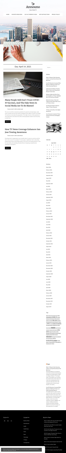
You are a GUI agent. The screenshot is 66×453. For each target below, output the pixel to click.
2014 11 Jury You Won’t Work (50, 444)
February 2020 (49, 293)
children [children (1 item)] (58, 315)
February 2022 (49, 232)
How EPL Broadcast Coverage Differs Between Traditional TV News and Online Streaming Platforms (53, 84)
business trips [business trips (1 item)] (55, 315)
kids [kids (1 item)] (51, 323)
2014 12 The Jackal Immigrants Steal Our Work (53, 441)
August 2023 (48, 200)
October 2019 (49, 303)
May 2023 (48, 205)
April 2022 (48, 230)
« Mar (47, 158)
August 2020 (48, 276)
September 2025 (49, 175)
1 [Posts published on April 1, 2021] (53, 147)
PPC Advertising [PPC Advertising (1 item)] (52, 333)
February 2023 (49, 211)
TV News (25, 439)
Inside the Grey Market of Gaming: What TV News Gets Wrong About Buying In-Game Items (53, 90)
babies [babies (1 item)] (47, 315)
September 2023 (49, 197)
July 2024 (48, 186)
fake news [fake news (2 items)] (54, 320)
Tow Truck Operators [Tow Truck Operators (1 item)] (49, 338)
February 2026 (49, 169)
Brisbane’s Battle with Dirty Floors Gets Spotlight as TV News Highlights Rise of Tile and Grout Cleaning (53, 96)
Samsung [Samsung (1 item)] (56, 334)
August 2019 (48, 306)
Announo (33, 7)
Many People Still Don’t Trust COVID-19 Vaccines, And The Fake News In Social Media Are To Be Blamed (22, 103)
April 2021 (48, 254)
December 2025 (49, 172)
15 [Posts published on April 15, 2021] (53, 151)
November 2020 (49, 268)
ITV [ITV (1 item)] (50, 323)
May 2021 (48, 252)
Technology (26, 437)
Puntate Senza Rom (17, 14)
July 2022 (48, 221)
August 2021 (48, 246)
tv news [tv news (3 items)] (54, 340)
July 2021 (48, 249)
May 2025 (48, 180)
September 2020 (49, 273)
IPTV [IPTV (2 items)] (48, 323)
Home (7, 14)
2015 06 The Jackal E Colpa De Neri (51, 447)
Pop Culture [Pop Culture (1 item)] (54, 331)
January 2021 (48, 262)
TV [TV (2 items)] (53, 338)
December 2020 (49, 265)
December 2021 (49, 238)
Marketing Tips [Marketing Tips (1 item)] (55, 325)
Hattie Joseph (20, 109)
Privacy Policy (56, 14)
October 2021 (49, 241)
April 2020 (48, 287)
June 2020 (48, 282)
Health (25, 426)
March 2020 (48, 290)
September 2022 (49, 219)
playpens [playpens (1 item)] (50, 331)
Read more (8, 121)
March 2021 (48, 257)
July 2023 (48, 202)
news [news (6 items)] (53, 327)
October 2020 (49, 271)
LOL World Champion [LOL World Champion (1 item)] (49, 325)
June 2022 (48, 224)
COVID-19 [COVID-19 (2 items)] (54, 317)
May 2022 (48, 227)
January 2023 (48, 213)
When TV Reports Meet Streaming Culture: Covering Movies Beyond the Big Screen (53, 79)
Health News (26, 428)
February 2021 (49, 260)
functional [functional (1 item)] (58, 320)
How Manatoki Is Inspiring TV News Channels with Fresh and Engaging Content (53, 115)
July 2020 (48, 279)
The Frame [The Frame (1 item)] (53, 336)
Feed (48, 364)
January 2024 (48, 194)
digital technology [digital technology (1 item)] (57, 318)
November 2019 (49, 301)
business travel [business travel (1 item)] (50, 315)
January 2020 (48, 295)
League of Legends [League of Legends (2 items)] (57, 323)
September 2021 (49, 243)
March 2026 (48, 167)
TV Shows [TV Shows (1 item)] (52, 343)
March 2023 (48, 208)
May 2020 (48, 284)
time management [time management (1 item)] (58, 336)
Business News (27, 420)
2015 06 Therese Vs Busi (31, 14)
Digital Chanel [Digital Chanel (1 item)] (52, 318)
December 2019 (49, 298)
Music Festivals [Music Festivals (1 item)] (48, 327)
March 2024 (48, 189)
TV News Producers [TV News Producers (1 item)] (52, 342)
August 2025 (48, 178)
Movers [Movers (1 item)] (59, 325)
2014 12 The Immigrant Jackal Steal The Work (53, 449)
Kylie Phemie (20, 135)
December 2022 (49, 216)
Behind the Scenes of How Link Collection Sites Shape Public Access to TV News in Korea (53, 101)
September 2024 (49, 183)
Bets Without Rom (44, 14)
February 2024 (49, 191)
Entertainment (26, 423)
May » (50, 158)
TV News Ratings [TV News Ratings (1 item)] (57, 342)
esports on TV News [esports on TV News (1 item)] (49, 320)
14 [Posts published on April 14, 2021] (51, 151)
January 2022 (48, 235)
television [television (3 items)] (49, 336)
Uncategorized (26, 442)
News (25, 434)
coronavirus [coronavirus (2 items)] (49, 317)
